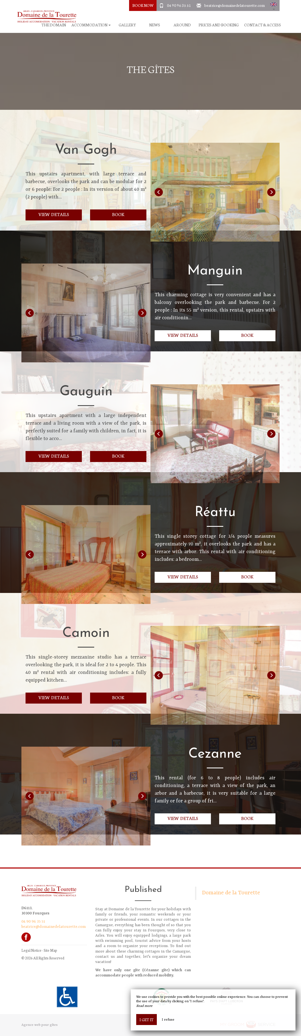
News (154, 24)
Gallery (127, 24)
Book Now (143, 5)
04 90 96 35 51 (179, 5)
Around (182, 24)
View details (53, 214)
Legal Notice (31, 950)
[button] (273, 5)
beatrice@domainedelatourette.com (234, 5)
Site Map (50, 950)
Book (118, 214)
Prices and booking (219, 24)
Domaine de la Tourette (231, 893)
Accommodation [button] (91, 24)
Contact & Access (262, 24)
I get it (147, 1019)
